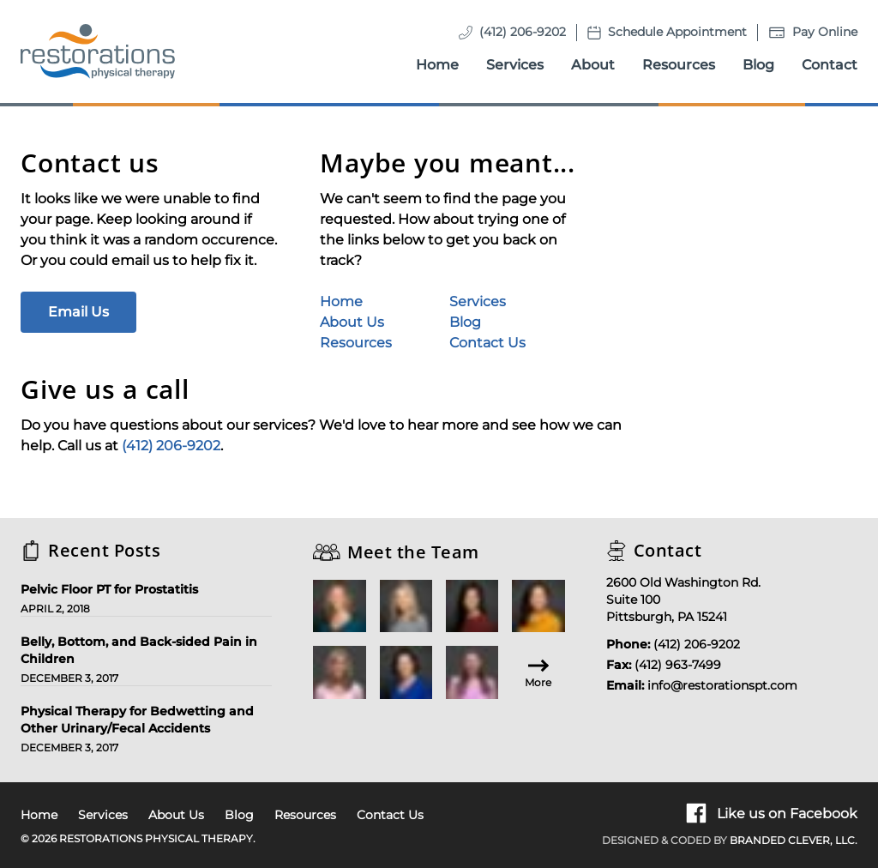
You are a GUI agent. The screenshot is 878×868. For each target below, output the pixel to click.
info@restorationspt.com (722, 685)
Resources (678, 65)
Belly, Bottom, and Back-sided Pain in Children (139, 650)
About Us (352, 322)
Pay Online (824, 31)
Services (515, 65)
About (593, 65)
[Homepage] (98, 51)
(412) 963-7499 (677, 664)
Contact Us (487, 343)
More (538, 672)
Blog (758, 65)
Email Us (78, 312)
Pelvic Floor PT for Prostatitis (109, 589)
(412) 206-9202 (522, 31)
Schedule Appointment (677, 31)
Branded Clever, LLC (792, 840)
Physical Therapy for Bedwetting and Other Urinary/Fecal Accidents (137, 719)
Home (437, 65)
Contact (829, 65)
